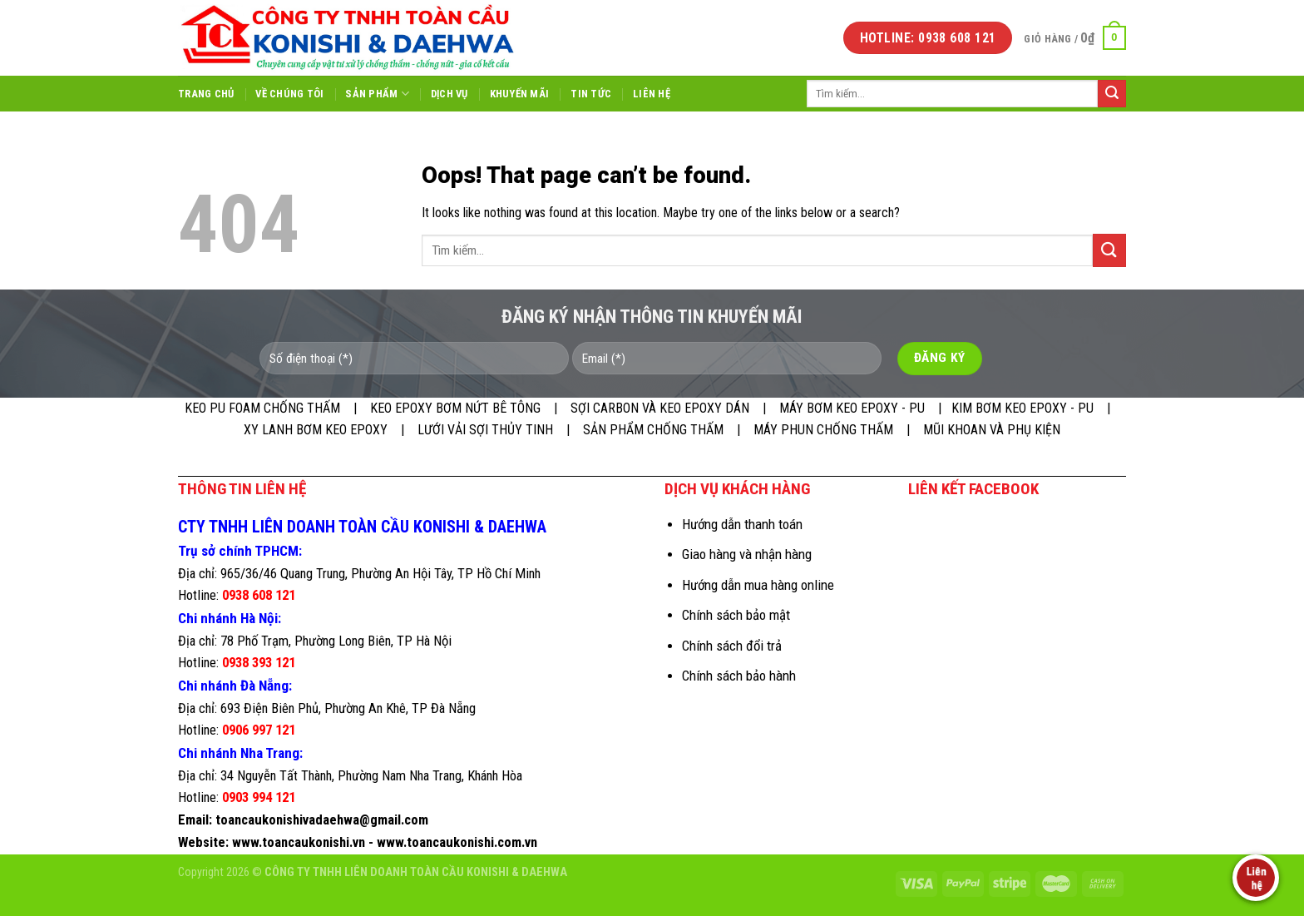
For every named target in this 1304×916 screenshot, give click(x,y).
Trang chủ (206, 93)
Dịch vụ (449, 93)
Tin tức (590, 93)
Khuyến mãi (520, 93)
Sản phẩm (377, 94)
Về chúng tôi (289, 93)
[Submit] (1112, 94)
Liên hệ (651, 93)
